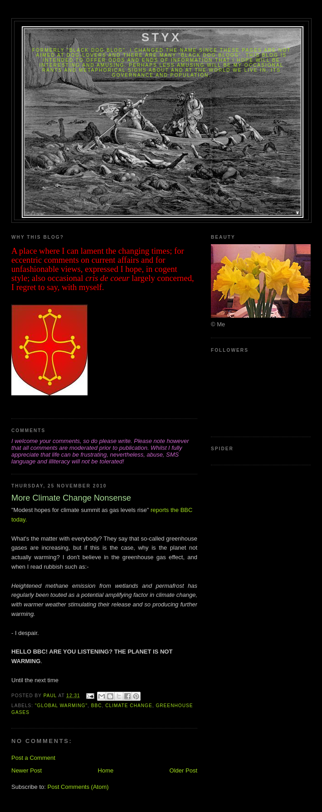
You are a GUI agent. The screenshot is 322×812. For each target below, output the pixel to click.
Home (106, 770)
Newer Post (26, 770)
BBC (96, 705)
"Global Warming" (61, 705)
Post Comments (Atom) (78, 786)
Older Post (183, 770)
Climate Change (128, 705)
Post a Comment (33, 757)
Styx (161, 37)
